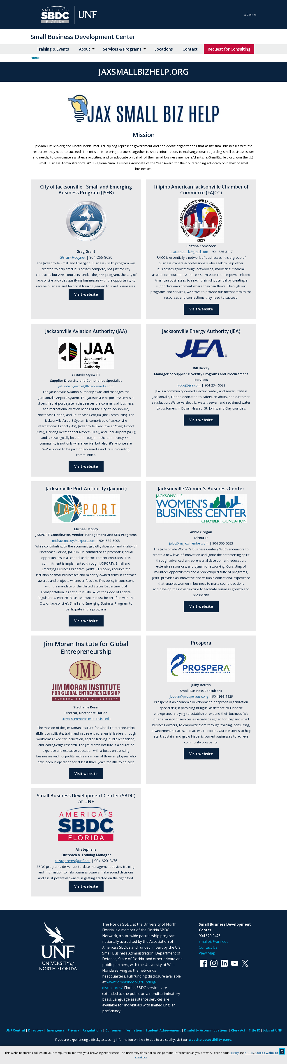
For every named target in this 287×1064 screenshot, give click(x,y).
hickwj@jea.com (189, 385)
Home (35, 58)
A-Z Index (250, 15)
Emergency (55, 1030)
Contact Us (208, 947)
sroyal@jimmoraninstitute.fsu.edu (86, 719)
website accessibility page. (210, 1039)
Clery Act (238, 1030)
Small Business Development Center (83, 37)
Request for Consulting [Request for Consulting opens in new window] (229, 49)
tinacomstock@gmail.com (188, 251)
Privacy (234, 1053)
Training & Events (53, 49)
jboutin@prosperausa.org (188, 696)
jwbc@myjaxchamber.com (188, 543)
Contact (190, 49)
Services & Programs (122, 49)
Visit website (86, 466)
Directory (35, 1030)
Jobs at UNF (272, 1030)
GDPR (249, 1053)
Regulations (92, 1030)
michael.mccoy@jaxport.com (73, 540)
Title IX (254, 1030)
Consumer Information (123, 1030)
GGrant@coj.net (73, 257)
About (84, 49)
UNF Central (15, 1030)
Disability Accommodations (206, 1030)
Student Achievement (163, 1030)
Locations (163, 49)
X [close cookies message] (282, 1051)
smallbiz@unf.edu (214, 941)
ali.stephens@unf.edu (72, 861)
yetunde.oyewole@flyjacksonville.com (85, 386)
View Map (207, 953)
